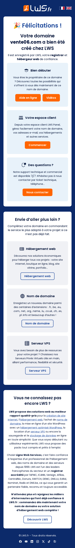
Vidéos (51, 98)
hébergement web (31, 419)
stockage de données (43, 435)
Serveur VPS (37, 371)
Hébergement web (37, 276)
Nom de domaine (37, 323)
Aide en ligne (28, 98)
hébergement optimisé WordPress (41, 427)
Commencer (38, 145)
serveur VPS (38, 431)
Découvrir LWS (37, 520)
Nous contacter (37, 192)
